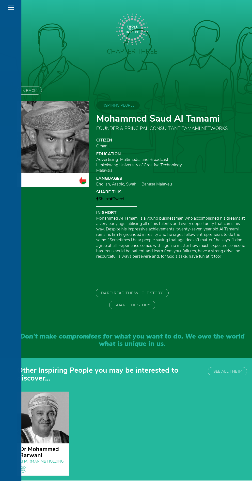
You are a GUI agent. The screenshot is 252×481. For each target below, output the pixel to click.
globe (23, 470)
